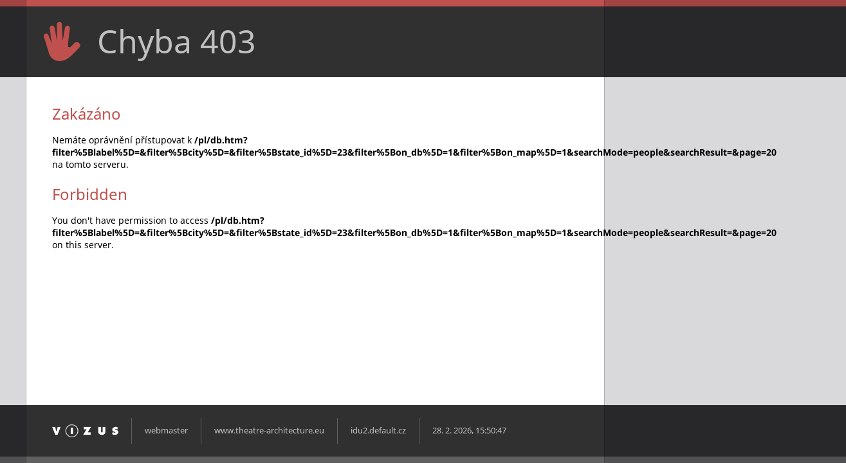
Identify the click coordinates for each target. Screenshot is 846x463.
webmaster (166, 430)
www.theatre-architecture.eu (269, 430)
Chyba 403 (176, 41)
